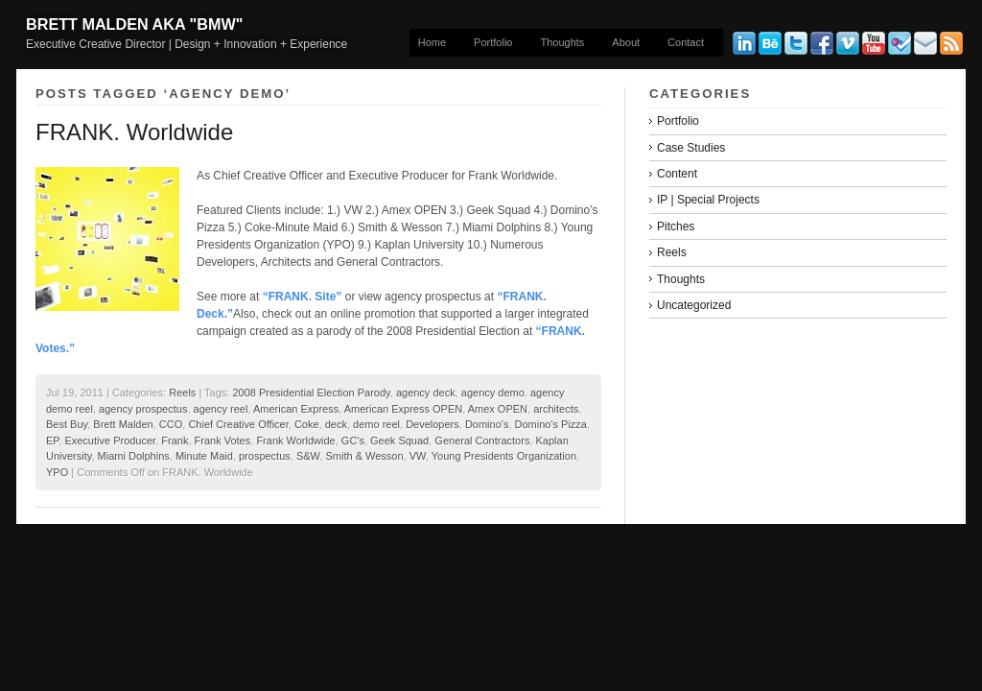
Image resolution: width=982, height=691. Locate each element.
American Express (296, 409)
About (626, 42)
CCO (170, 424)
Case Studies (691, 148)
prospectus (265, 456)
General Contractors (481, 440)
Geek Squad (399, 440)
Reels (182, 392)
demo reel (376, 424)
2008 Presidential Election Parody (310, 392)
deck (336, 424)
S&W (307, 456)
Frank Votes (223, 440)
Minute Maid (204, 456)
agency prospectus (143, 409)
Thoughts (562, 42)
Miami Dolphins (134, 456)
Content (677, 173)
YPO (57, 472)
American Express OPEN (403, 409)
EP (52, 440)
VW (417, 456)
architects (555, 409)
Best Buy (66, 424)
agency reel (221, 409)
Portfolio (493, 42)
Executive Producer (109, 440)
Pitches (675, 226)
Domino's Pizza (551, 424)
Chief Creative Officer (238, 424)
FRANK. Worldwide (134, 132)
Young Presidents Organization (504, 456)
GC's (352, 440)
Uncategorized (694, 305)
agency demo (493, 392)
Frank (174, 440)
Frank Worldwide (295, 440)
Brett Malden (122, 424)
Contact (685, 42)
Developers (432, 424)
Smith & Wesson (365, 456)
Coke (306, 424)
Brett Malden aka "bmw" (134, 24)
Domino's (487, 424)
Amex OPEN (497, 409)
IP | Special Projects (708, 199)
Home (432, 42)
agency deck (426, 392)
